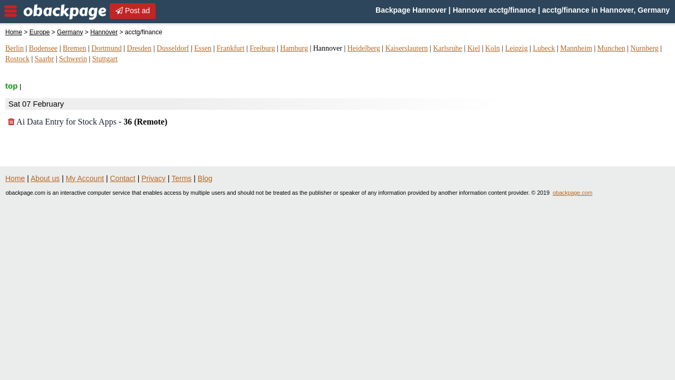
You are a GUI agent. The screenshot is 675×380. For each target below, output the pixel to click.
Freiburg (262, 48)
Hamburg (294, 48)
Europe (40, 32)
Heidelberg (364, 48)
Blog (205, 178)
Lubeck (544, 48)
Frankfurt (231, 48)
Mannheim (576, 48)
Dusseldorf (173, 48)
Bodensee (43, 48)
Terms (181, 178)
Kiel (473, 48)
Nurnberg (644, 48)
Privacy (153, 178)
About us (45, 178)
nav (10, 11)
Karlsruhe (447, 48)
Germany (70, 32)
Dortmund (106, 48)
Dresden (139, 48)
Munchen (611, 48)
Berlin (14, 48)
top (11, 85)
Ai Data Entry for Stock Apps (87, 121)
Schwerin (73, 59)
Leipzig (516, 48)
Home (13, 32)
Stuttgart (105, 59)
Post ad (132, 10)
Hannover (104, 32)
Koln (492, 48)
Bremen (74, 48)
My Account (85, 178)
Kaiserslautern (406, 48)
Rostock (17, 59)
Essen (202, 48)
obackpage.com (572, 192)
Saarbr (44, 59)
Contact (123, 178)
